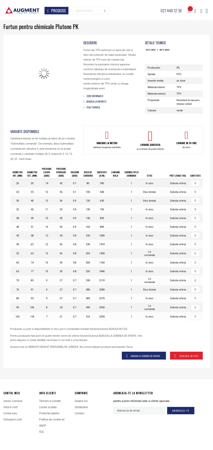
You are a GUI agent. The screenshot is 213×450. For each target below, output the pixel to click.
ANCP (42, 425)
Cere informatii (93, 96)
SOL (41, 431)
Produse (58, 10)
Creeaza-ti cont (12, 419)
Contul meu (10, 413)
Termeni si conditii (50, 401)
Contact (79, 413)
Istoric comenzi (12, 401)
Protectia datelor (49, 413)
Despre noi (81, 401)
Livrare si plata (47, 407)
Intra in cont (10, 407)
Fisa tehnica (91, 107)
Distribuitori (81, 407)
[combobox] (90, 10)
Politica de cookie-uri (51, 419)
